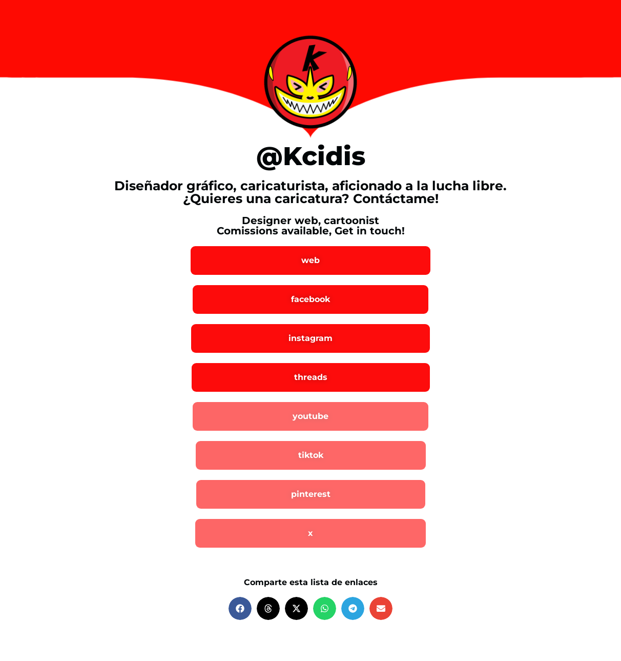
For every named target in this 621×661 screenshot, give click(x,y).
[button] (240, 608)
